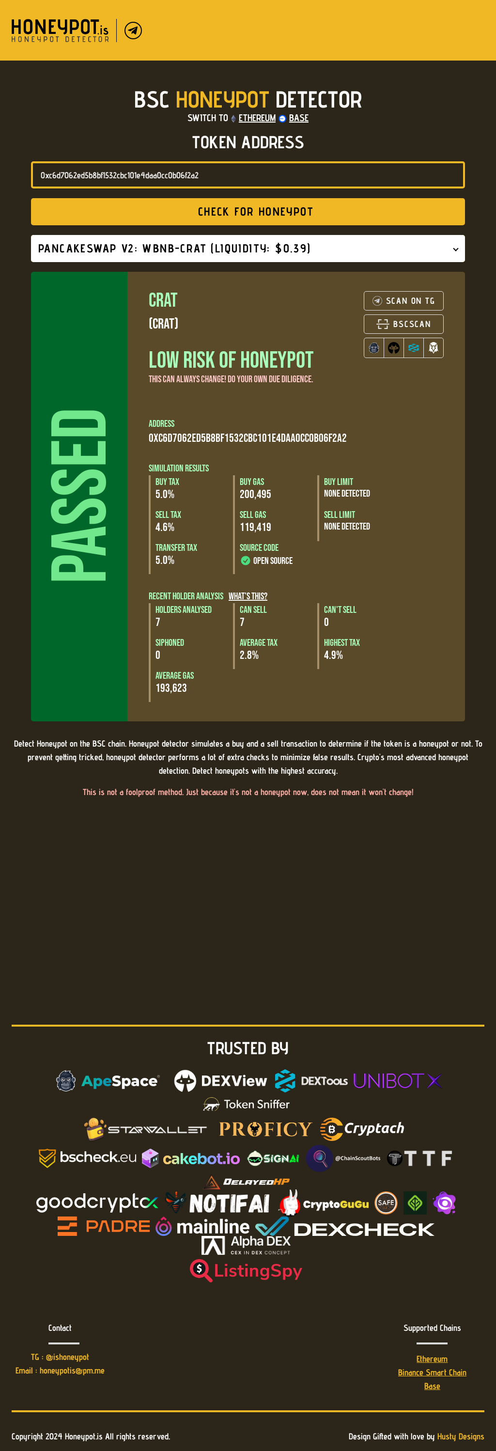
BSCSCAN (403, 324)
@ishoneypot (67, 1357)
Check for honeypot (247, 211)
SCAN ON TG (403, 301)
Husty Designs (460, 1436)
